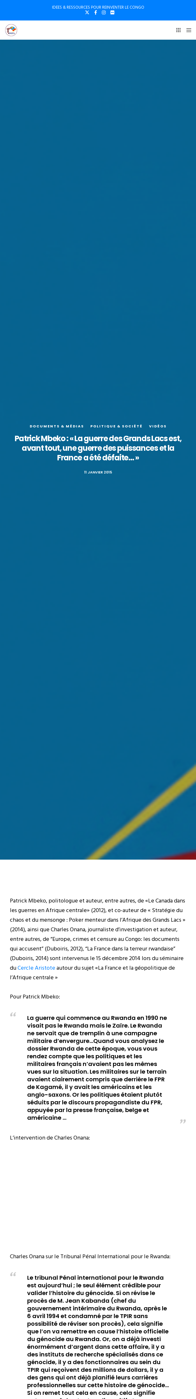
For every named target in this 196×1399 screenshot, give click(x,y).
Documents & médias (57, 426)
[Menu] (187, 30)
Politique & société (116, 426)
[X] (87, 12)
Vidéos (158, 426)
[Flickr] (112, 12)
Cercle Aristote (37, 968)
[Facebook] (95, 12)
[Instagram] (104, 12)
